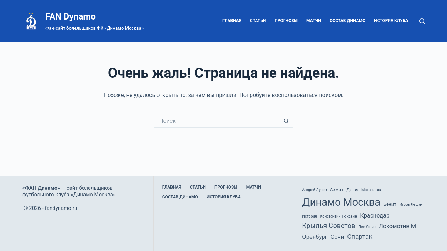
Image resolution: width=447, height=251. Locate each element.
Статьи (258, 20)
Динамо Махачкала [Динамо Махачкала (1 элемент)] (363, 190)
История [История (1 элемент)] (309, 216)
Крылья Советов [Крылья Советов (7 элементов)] (328, 226)
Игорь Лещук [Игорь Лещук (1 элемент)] (411, 204)
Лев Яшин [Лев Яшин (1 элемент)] (367, 227)
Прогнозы (286, 20)
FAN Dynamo (70, 17)
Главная (231, 20)
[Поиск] (422, 21)
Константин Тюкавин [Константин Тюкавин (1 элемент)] (338, 216)
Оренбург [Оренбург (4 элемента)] (314, 237)
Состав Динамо (347, 20)
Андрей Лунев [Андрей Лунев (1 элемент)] (314, 190)
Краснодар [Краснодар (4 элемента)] (374, 215)
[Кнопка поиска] (286, 121)
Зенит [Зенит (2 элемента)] (389, 204)
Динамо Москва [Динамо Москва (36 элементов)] (341, 202)
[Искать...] (216, 121)
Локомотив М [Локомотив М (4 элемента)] (397, 226)
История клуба (391, 20)
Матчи (313, 20)
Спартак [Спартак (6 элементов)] (359, 237)
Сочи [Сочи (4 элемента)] (337, 237)
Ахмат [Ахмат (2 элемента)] (337, 189)
